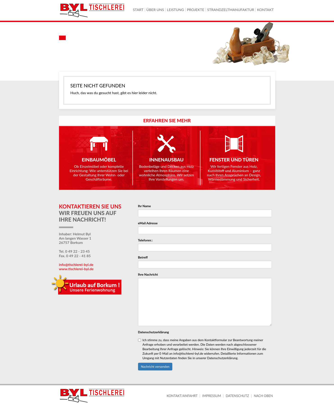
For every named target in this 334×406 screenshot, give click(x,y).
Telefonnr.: (145, 240)
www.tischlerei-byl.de (76, 269)
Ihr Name (144, 206)
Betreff (143, 257)
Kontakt (265, 9)
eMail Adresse (148, 223)
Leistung (175, 9)
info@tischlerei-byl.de (76, 264)
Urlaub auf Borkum (87, 286)
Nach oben (263, 395)
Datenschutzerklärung (153, 332)
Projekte (195, 9)
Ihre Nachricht (148, 274)
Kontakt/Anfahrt (182, 395)
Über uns (155, 9)
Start (138, 9)
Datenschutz (237, 395)
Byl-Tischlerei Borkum (93, 10)
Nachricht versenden (155, 366)
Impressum (211, 395)
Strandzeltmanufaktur (230, 9)
